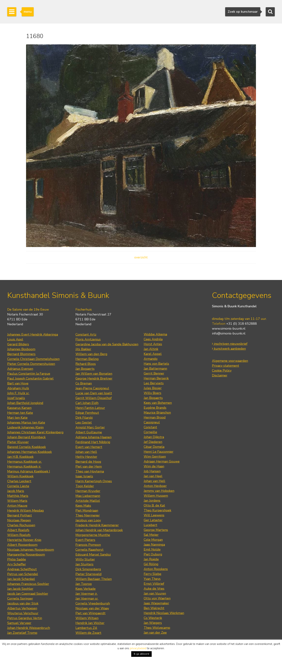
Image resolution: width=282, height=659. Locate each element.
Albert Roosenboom (22, 545)
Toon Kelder (84, 486)
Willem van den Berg (91, 354)
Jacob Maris (15, 491)
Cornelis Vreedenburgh (92, 603)
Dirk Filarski (84, 417)
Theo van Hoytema (89, 471)
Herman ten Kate (20, 413)
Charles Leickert (19, 481)
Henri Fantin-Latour (90, 408)
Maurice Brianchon (157, 412)
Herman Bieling (87, 359)
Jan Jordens (152, 500)
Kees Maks (83, 505)
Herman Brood (155, 417)
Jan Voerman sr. (86, 598)
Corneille (150, 432)
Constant (150, 427)
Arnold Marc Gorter (90, 427)
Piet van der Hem (88, 466)
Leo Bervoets (154, 383)
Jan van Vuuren (155, 593)
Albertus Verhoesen (22, 608)
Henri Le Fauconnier (158, 451)
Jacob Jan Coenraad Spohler (27, 593)
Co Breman (83, 383)
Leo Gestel (83, 422)
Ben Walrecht (154, 608)
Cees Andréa (153, 339)
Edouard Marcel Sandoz (93, 554)
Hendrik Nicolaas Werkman (164, 613)
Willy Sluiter (85, 559)
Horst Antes (153, 344)
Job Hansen (152, 471)
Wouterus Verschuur (22, 613)
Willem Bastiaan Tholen (93, 579)
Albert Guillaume (88, 432)
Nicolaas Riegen (19, 520)
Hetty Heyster (86, 457)
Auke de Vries (154, 588)
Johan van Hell (86, 452)
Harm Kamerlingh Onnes (93, 481)
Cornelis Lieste (18, 486)
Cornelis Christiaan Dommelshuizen (33, 359)
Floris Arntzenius (88, 339)
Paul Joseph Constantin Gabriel (30, 378)
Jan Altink (151, 349)
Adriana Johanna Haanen (93, 437)
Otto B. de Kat (154, 505)
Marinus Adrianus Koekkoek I (28, 471)
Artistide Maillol (87, 501)
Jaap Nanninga (154, 544)
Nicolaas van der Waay (92, 608)
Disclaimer (219, 375)
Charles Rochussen (21, 525)
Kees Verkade (85, 589)
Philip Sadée (16, 559)
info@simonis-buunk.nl (228, 333)
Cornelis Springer (20, 598)
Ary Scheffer (16, 564)
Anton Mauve (17, 505)
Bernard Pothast (19, 515)
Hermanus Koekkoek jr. (24, 466)
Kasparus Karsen (19, 408)
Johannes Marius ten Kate (26, 422)
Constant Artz (85, 334)
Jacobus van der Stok (22, 603)
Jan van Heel (153, 476)
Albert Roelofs (18, 530)
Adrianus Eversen (20, 369)
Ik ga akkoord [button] (141, 654)
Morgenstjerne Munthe (92, 535)
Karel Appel (153, 354)
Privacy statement (225, 365)
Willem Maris (17, 501)
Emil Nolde (152, 549)
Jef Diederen (153, 442)
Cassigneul (152, 422)
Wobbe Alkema (155, 334)
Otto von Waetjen (157, 598)
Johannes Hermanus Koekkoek (29, 452)
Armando (150, 359)
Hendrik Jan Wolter (89, 623)
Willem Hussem (156, 495)
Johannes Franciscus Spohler (28, 584)
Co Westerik (153, 618)
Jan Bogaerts (84, 369)
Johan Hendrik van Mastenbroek (99, 530)
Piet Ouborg (153, 554)
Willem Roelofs (19, 535)
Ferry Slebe (152, 574)
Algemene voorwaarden (230, 361)
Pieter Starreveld (88, 574)
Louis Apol (15, 339)
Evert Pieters (85, 540)
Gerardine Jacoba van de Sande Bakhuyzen (106, 344)
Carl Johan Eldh (86, 403)
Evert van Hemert (88, 447)
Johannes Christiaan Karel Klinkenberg (35, 432)
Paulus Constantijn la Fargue (28, 373)
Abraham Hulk (18, 388)
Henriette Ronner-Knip (24, 540)
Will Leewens (154, 515)
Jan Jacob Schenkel (21, 579)
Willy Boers (152, 393)
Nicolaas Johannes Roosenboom (30, 549)
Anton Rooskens (156, 569)
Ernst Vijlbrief (154, 583)
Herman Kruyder (87, 491)
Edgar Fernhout (87, 413)
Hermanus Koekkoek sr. (24, 461)
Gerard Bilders (18, 344)
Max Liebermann (87, 496)
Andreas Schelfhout (22, 569)
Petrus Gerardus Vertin (24, 618)
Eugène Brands (155, 407)
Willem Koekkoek (20, 476)
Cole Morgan (153, 539)
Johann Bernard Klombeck (26, 437)
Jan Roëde (151, 559)
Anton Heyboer (155, 486)
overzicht (141, 257)
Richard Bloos (85, 364)
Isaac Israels (84, 476)
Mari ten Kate (17, 417)
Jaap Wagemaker (156, 603)
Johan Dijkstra (154, 437)
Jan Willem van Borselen (93, 373)
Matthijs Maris (17, 496)
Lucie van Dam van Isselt (93, 393)
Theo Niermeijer (87, 515)
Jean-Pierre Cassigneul (92, 388)
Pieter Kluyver (18, 442)
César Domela (154, 447)
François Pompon (88, 545)
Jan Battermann (155, 368)
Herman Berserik (156, 378)
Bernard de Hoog (88, 461)
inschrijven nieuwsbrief (229, 344)
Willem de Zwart (88, 633)
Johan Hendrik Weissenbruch (28, 628)
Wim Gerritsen (155, 456)
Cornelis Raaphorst (89, 549)
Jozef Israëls (16, 398)
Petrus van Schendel (22, 574)
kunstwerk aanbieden (229, 348)
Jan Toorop (83, 584)
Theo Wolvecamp (157, 627)
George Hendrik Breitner (93, 378)
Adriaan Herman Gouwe (162, 461)
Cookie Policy (222, 370)
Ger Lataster (153, 520)
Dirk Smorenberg (88, 569)
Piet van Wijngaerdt (90, 613)
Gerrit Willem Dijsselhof (93, 398)
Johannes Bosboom (21, 349)
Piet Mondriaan (86, 510)
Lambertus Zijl (86, 628)
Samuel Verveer (19, 623)
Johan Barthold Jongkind (25, 403)
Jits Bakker (83, 349)
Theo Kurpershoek (157, 510)
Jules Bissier (153, 388)
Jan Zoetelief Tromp (22, 633)
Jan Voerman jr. (86, 593)
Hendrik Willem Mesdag (25, 510)
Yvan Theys (152, 579)
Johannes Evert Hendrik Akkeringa (32, 334)
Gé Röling (151, 564)
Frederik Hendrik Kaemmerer (97, 525)
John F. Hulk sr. (18, 393)
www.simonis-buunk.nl (228, 328)
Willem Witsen (86, 618)
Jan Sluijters (84, 564)
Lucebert (150, 525)
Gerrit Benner (154, 373)
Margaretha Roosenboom (26, 554)
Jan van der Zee (155, 632)
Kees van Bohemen (158, 403)
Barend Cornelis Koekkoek (26, 447)
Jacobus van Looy (88, 520)
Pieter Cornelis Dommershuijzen (31, 364)
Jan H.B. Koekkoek (20, 457)
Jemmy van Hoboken (159, 491)
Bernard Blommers (21, 354)
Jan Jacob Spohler (20, 589)
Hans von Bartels (156, 363)
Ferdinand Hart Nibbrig (92, 442)
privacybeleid (138, 648)
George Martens (156, 530)
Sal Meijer (151, 535)
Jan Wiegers (153, 623)
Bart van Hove (17, 383)
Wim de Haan (154, 466)
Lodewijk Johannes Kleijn (25, 427)
